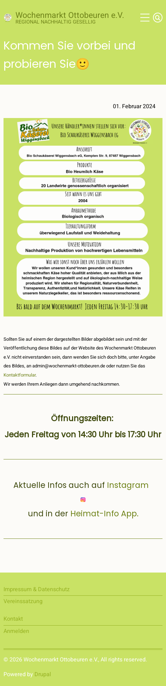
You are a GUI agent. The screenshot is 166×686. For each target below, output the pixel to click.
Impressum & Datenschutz (37, 589)
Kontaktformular (20, 375)
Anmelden (16, 631)
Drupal (42, 674)
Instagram (130, 485)
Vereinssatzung (23, 601)
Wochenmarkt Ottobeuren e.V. (69, 15)
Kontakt (13, 619)
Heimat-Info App (103, 513)
